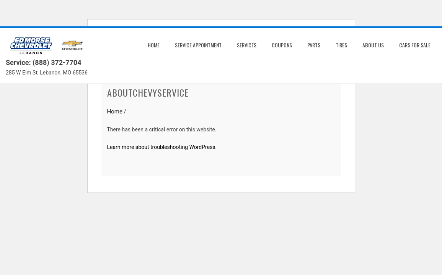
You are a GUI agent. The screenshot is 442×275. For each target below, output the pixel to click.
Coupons (282, 45)
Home (154, 45)
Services (246, 45)
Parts (313, 45)
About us (373, 45)
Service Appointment (198, 45)
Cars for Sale (415, 45)
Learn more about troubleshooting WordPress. (162, 147)
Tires (341, 45)
